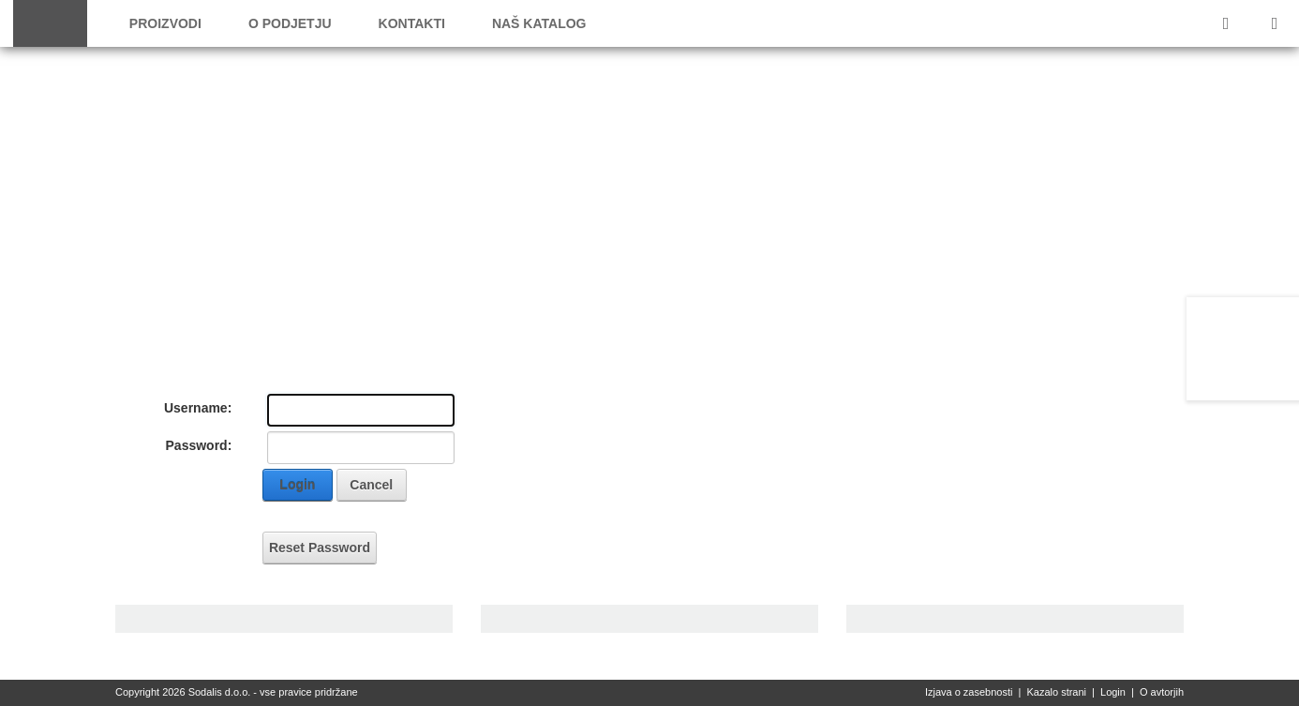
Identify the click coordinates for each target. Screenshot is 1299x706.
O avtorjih (1162, 692)
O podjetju (290, 23)
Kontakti (412, 23)
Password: (199, 445)
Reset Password (319, 547)
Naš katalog (539, 23)
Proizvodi (165, 23)
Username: (197, 407)
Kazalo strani (1056, 692)
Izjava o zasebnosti (969, 692)
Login (297, 484)
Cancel (371, 484)
